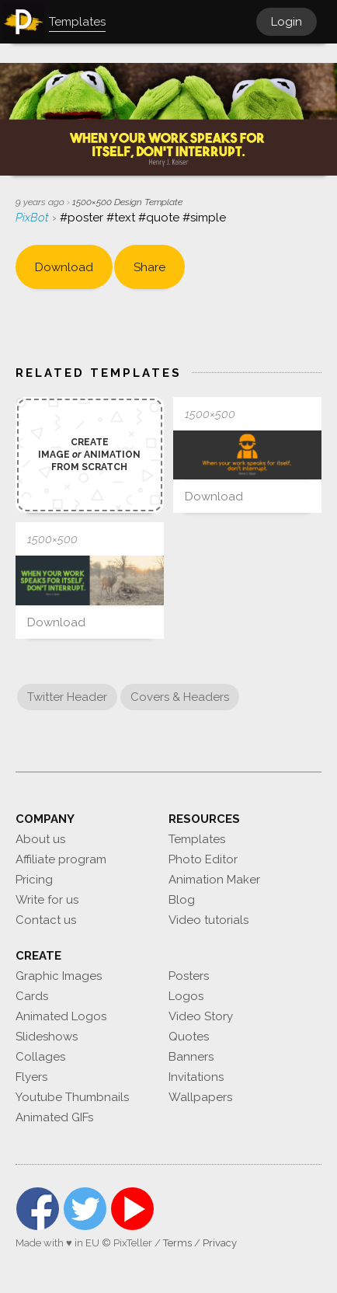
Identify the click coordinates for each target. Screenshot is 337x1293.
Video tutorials (208, 920)
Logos (185, 996)
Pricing (34, 880)
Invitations (196, 1077)
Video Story (200, 1016)
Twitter (85, 1208)
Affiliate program (61, 859)
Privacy (220, 1243)
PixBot (34, 218)
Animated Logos (61, 1016)
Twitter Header (67, 697)
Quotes (188, 1037)
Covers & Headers (179, 697)
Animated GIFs (54, 1117)
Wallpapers (200, 1097)
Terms (177, 1243)
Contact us (46, 920)
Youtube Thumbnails (72, 1097)
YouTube (132, 1208)
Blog (181, 900)
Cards (32, 996)
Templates (196, 839)
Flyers (31, 1077)
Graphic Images (59, 976)
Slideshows (47, 1037)
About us (40, 839)
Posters (188, 976)
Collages (40, 1057)
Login (286, 22)
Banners (191, 1057)
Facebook (37, 1208)
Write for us (47, 900)
